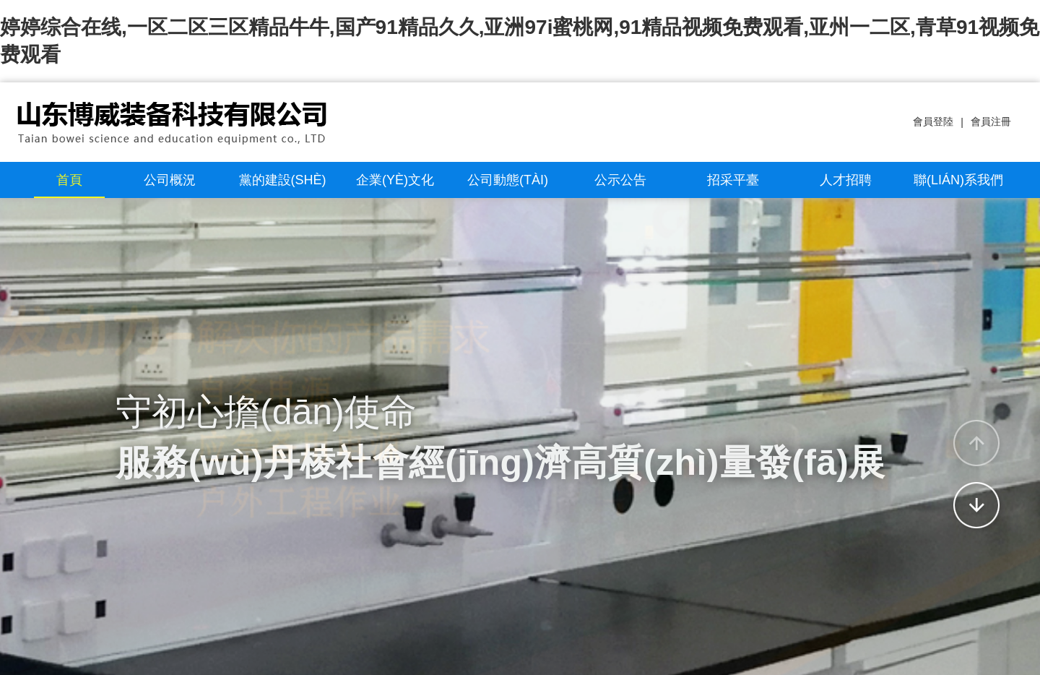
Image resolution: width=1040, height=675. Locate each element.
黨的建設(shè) (282, 180)
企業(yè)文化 (395, 180)
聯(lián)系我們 (958, 180)
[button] (976, 443)
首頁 (69, 180)
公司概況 (170, 180)
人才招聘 (846, 180)
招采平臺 (733, 180)
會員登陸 (933, 121)
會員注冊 (991, 121)
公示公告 (620, 180)
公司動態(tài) (507, 180)
